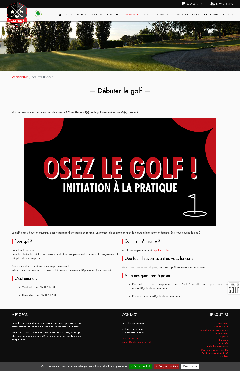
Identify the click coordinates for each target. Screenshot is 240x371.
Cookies (224, 356)
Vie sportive (20, 77)
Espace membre (221, 4)
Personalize (190, 366)
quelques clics (162, 250)
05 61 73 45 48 (192, 4)
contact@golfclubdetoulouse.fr (137, 342)
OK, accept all (140, 366)
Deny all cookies (167, 366)
